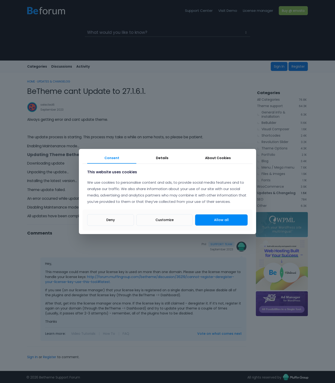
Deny (110, 220)
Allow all (221, 220)
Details (162, 158)
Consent (111, 158)
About (218, 158)
